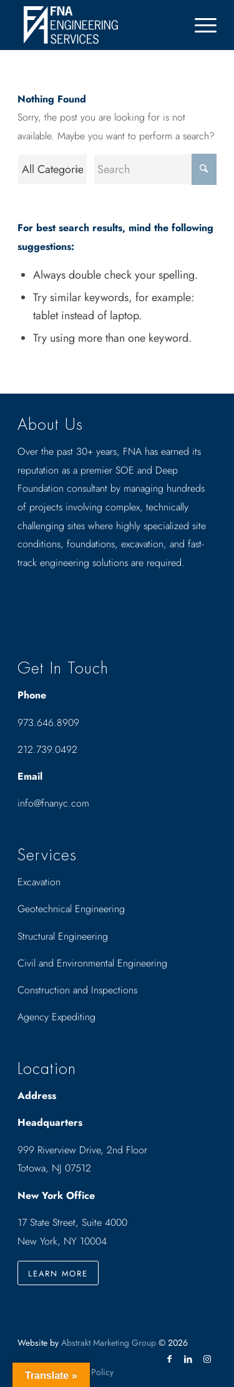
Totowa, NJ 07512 (54, 1168)
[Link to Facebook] (169, 1359)
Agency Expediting (58, 1017)
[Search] (155, 169)
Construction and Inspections (77, 990)
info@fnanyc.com (53, 803)
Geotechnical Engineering (71, 909)
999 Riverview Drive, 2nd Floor (82, 1150)
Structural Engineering (62, 936)
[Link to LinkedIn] (188, 1359)
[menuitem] (199, 25)
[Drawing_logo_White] (97, 25)
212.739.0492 (47, 749)
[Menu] (199, 25)
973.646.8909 (48, 722)
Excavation (39, 882)
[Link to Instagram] (207, 1359)
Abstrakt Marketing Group (108, 1342)
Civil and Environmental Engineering (92, 963)
